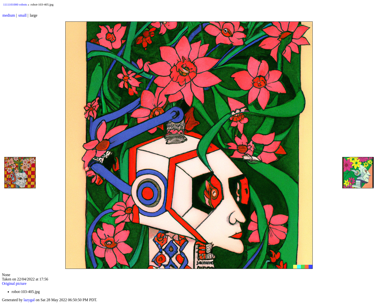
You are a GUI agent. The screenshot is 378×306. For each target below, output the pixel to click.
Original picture (14, 283)
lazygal (29, 300)
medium (8, 15)
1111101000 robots (15, 4)
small (22, 15)
